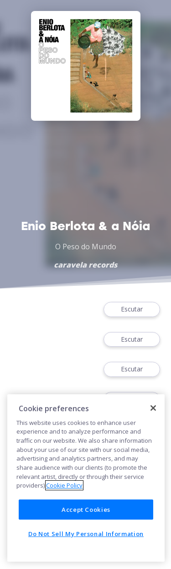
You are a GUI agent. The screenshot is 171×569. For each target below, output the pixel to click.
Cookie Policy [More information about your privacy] (64, 485)
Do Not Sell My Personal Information (86, 534)
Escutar (132, 309)
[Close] (153, 408)
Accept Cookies (86, 509)
